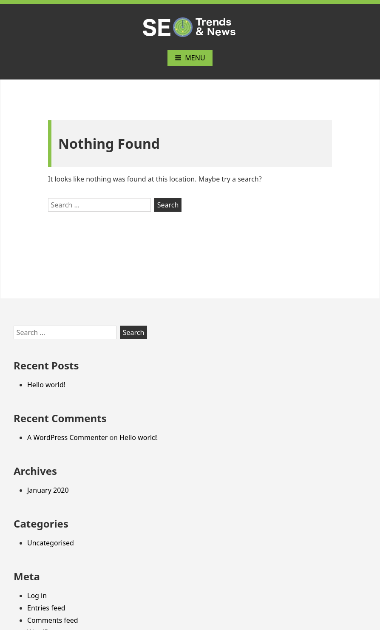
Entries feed (46, 608)
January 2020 (48, 490)
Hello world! (46, 384)
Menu (190, 57)
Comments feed (52, 620)
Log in (37, 595)
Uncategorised (50, 543)
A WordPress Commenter (67, 437)
